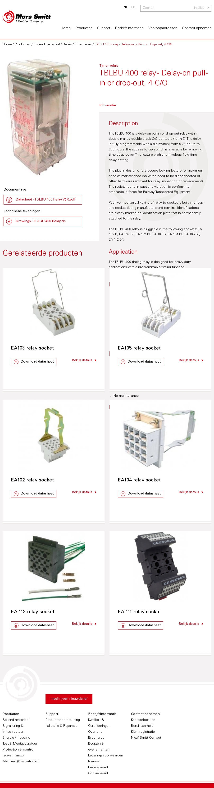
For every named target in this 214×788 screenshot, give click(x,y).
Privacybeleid (98, 767)
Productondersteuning (63, 719)
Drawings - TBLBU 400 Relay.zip (41, 221)
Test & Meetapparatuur (20, 743)
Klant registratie (143, 731)
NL (125, 7)
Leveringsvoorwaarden (105, 755)
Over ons (95, 731)
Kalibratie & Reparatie (61, 725)
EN (133, 7)
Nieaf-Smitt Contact (146, 737)
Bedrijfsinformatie (129, 28)
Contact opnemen (196, 28)
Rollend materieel (16, 719)
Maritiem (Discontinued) (21, 761)
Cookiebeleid (98, 773)
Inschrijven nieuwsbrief (68, 698)
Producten (83, 28)
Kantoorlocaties (143, 719)
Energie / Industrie (16, 737)
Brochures (96, 737)
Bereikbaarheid (142, 725)
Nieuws (94, 761)
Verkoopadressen (162, 28)
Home (65, 28)
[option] (43, 116)
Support (103, 28)
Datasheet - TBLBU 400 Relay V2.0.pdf (45, 199)
